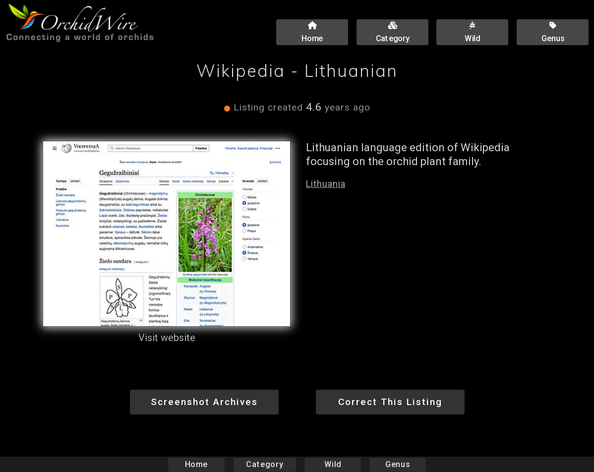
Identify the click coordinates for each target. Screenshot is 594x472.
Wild (332, 464)
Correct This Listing (390, 402)
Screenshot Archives (204, 402)
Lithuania (326, 183)
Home (196, 464)
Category (265, 464)
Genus (397, 464)
